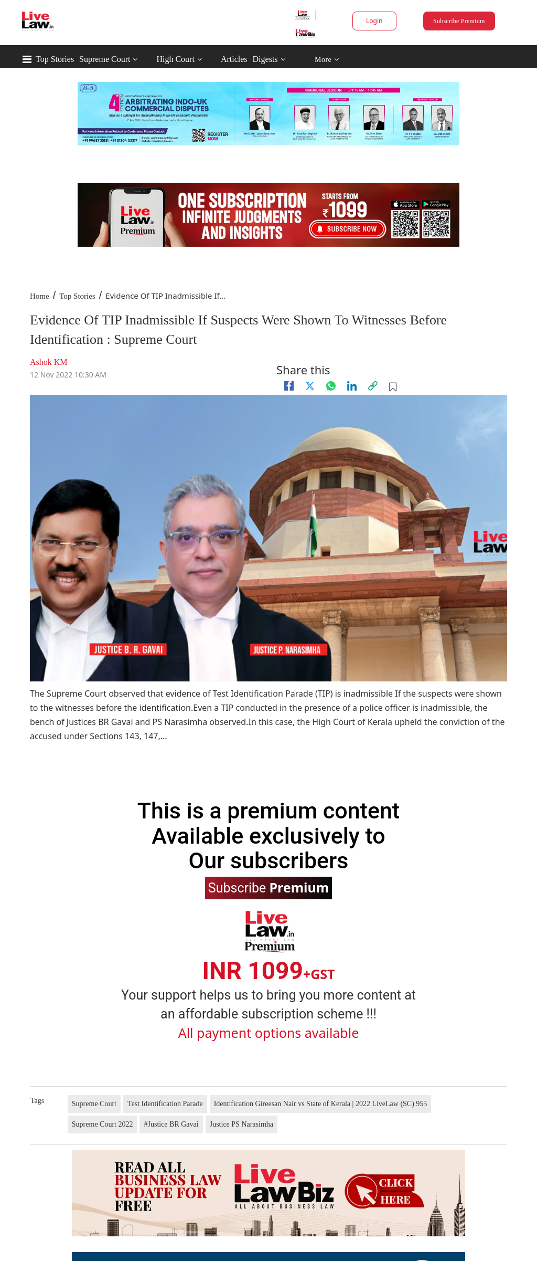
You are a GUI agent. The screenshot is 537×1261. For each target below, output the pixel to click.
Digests (265, 59)
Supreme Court (104, 59)
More (327, 60)
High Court (175, 59)
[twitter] (310, 386)
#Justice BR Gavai (171, 1124)
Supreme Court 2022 (102, 1124)
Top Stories (55, 59)
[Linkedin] (352, 386)
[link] (373, 386)
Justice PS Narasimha (241, 1124)
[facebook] (289, 386)
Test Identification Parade (165, 1104)
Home (39, 296)
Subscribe (268, 887)
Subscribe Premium (459, 21)
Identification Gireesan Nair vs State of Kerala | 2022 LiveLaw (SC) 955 (320, 1104)
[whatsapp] (331, 386)
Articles (234, 59)
